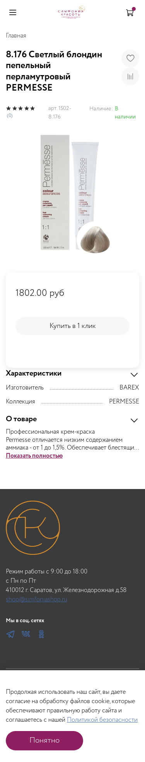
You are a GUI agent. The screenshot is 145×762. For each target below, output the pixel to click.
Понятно (44, 740)
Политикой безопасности (102, 720)
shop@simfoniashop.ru (36, 599)
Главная (16, 35)
